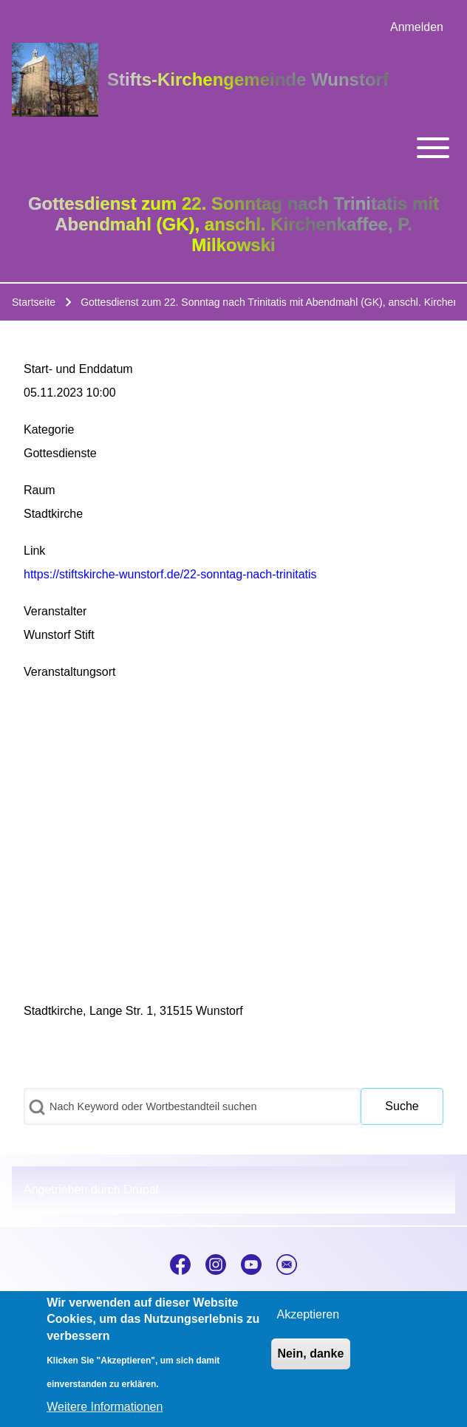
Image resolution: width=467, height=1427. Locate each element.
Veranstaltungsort (70, 671)
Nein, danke (311, 1353)
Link (34, 550)
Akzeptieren (308, 1314)
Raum (39, 490)
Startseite (33, 302)
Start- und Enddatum (78, 369)
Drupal (140, 1189)
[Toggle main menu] (233, 148)
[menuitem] (416, 27)
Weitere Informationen (105, 1406)
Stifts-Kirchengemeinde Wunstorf (248, 79)
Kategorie (49, 429)
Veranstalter (55, 611)
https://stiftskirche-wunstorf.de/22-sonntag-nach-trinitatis (170, 574)
